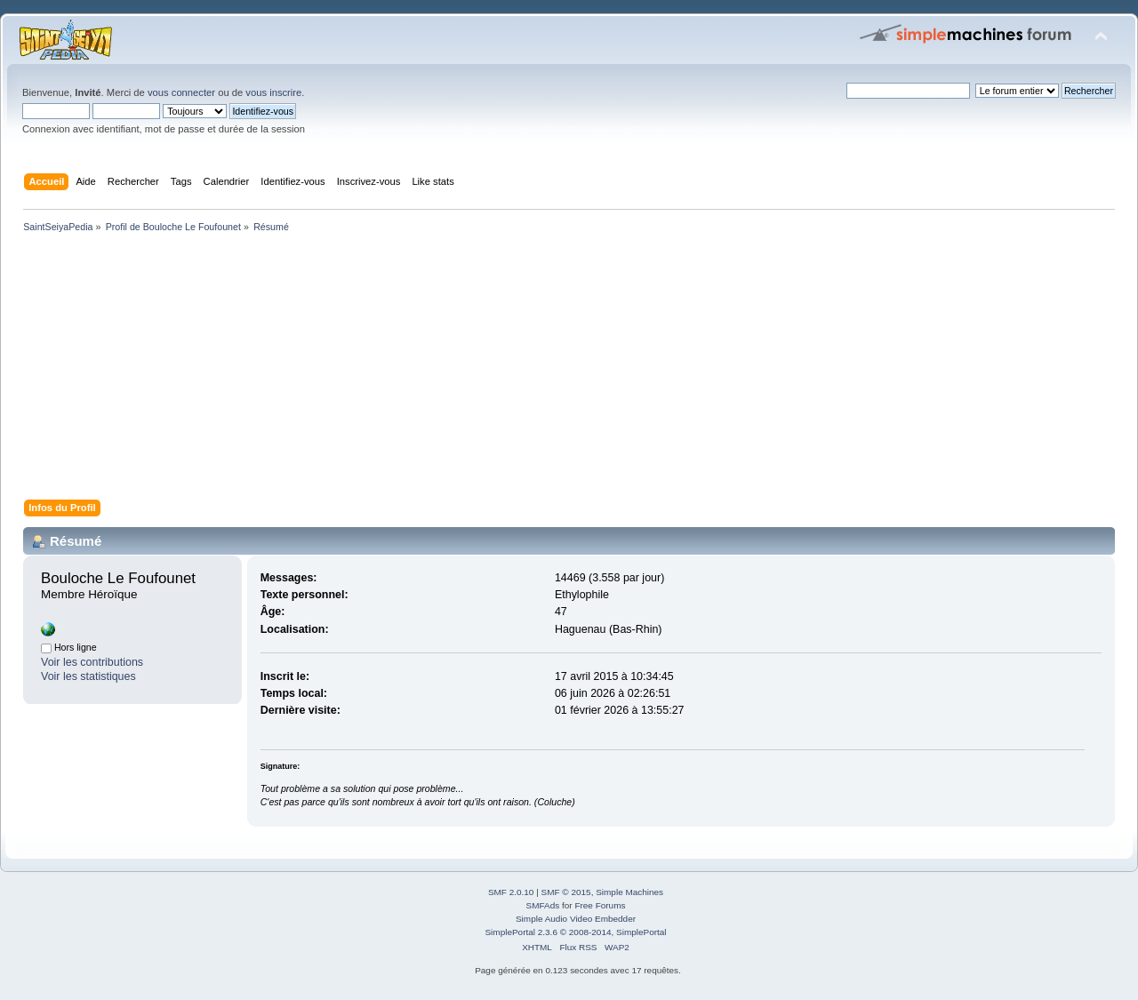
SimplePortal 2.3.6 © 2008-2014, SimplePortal (575, 932)
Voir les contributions (92, 662)
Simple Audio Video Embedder (576, 919)
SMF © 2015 (566, 892)
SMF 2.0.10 (511, 892)
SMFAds (543, 905)
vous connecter (181, 92)
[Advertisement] (551, 369)
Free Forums (599, 905)
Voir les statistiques (88, 676)
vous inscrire (273, 92)
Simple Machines (629, 892)
